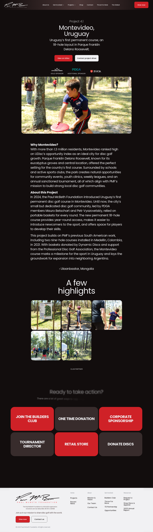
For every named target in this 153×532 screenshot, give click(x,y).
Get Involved (109, 493)
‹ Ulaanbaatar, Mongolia (76, 269)
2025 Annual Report (129, 509)
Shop (81, 5)
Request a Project (128, 499)
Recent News (73, 503)
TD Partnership (111, 507)
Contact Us (92, 507)
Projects (73, 498)
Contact (90, 5)
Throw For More (102, 5)
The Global (116, 5)
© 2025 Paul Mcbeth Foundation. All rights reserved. (33, 527)
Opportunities (110, 510)
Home (72, 493)
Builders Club (110, 498)
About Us (45, 5)
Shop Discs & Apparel (129, 504)
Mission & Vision (91, 499)
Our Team (91, 503)
